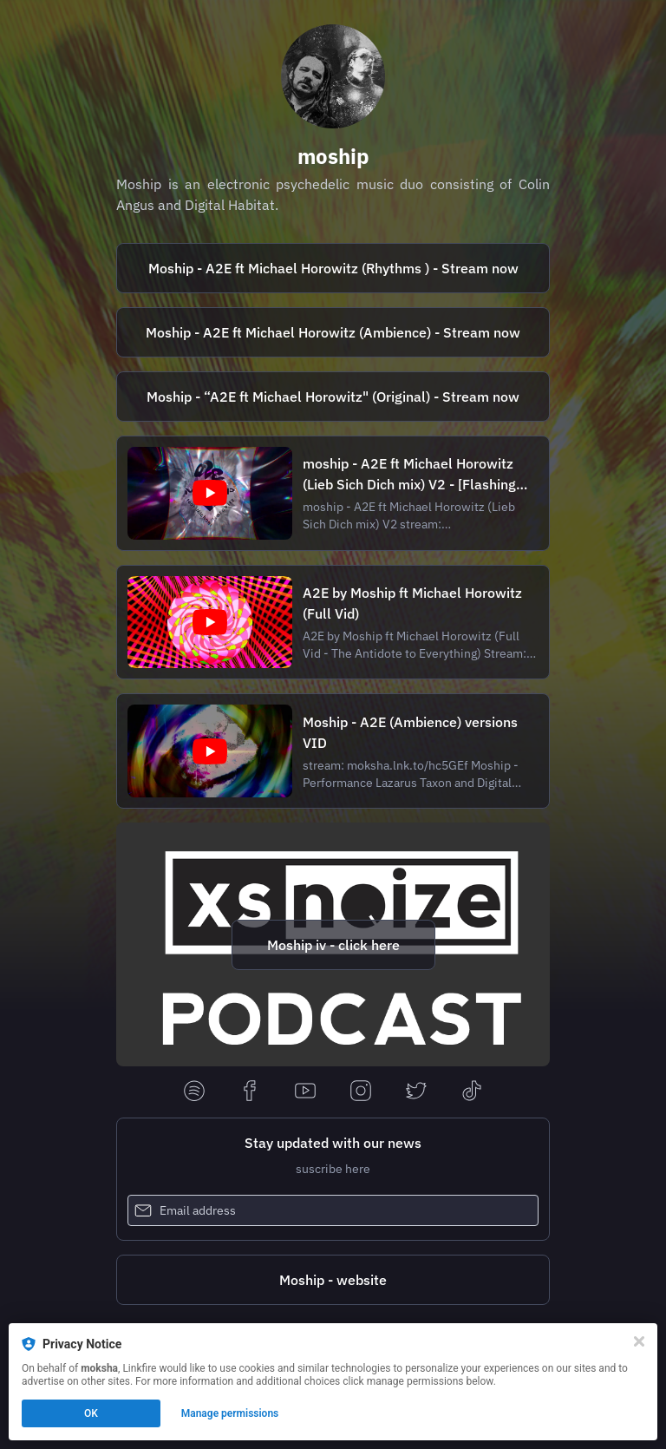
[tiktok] (472, 1092)
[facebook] (250, 1092)
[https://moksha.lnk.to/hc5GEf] (333, 332)
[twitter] (416, 1092)
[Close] (639, 1341)
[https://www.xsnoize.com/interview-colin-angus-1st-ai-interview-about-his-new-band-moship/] (333, 944)
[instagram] (360, 1092)
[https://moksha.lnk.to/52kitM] (333, 396)
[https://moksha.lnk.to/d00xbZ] (333, 268)
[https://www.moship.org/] (333, 1280)
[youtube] (305, 1092)
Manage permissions (230, 1413)
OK (91, 1413)
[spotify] (194, 1092)
